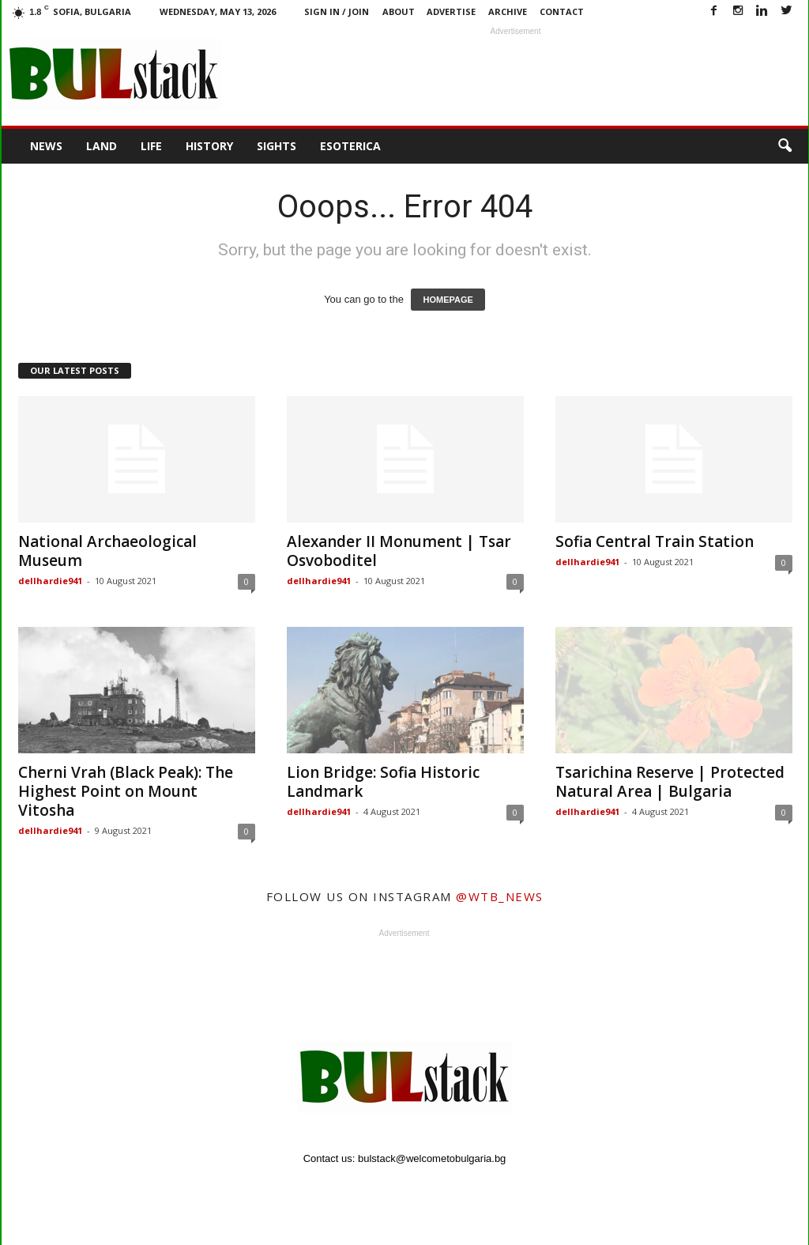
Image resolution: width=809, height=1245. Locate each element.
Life (151, 145)
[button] (784, 146)
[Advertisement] (515, 74)
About (398, 11)
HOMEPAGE (447, 299)
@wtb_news (500, 896)
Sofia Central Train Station (654, 541)
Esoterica (350, 145)
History (209, 145)
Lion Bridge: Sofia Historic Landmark (383, 782)
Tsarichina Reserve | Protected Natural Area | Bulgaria (670, 782)
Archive (507, 11)
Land (101, 145)
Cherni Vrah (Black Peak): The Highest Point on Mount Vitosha (125, 791)
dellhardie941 (50, 581)
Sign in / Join (336, 11)
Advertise (451, 11)
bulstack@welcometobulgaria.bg (432, 1158)
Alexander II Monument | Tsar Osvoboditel (399, 551)
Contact (562, 11)
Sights (276, 145)
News (46, 145)
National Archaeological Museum (107, 551)
